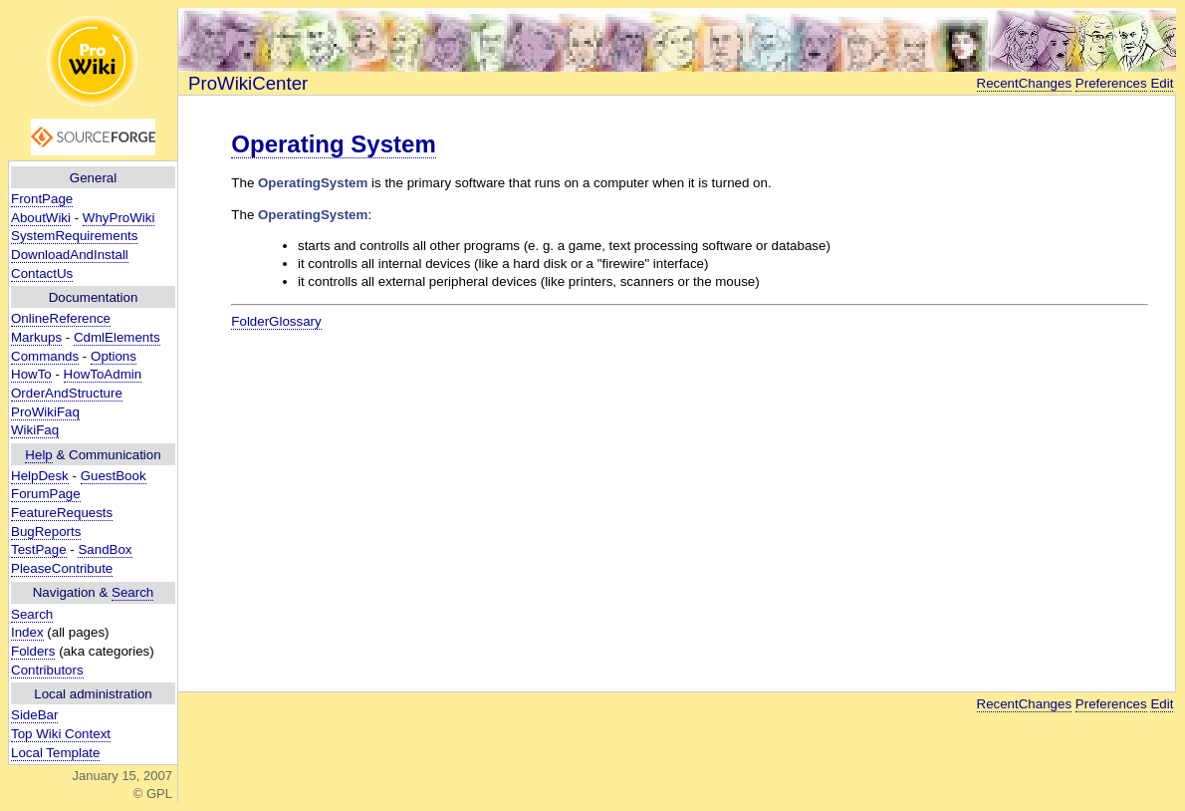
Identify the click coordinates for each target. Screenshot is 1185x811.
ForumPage (46, 493)
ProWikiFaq (45, 412)
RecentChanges (1024, 83)
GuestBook (113, 475)
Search (132, 592)
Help (38, 454)
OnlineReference (61, 318)
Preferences (1111, 83)
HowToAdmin (103, 374)
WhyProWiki (119, 217)
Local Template (55, 752)
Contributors (47, 670)
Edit (1161, 83)
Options (113, 356)
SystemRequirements (74, 235)
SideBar (34, 714)
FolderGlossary (276, 321)
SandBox (104, 549)
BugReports (46, 531)
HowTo (31, 374)
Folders (33, 651)
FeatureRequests (62, 512)
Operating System (333, 144)
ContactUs (42, 273)
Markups (36, 337)
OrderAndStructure (66, 393)
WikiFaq (35, 429)
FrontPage (42, 198)
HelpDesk (40, 475)
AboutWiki (41, 217)
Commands (45, 356)
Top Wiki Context (61, 733)
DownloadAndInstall (69, 254)
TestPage (39, 549)
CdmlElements (117, 337)
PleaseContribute (62, 568)
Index (27, 632)
